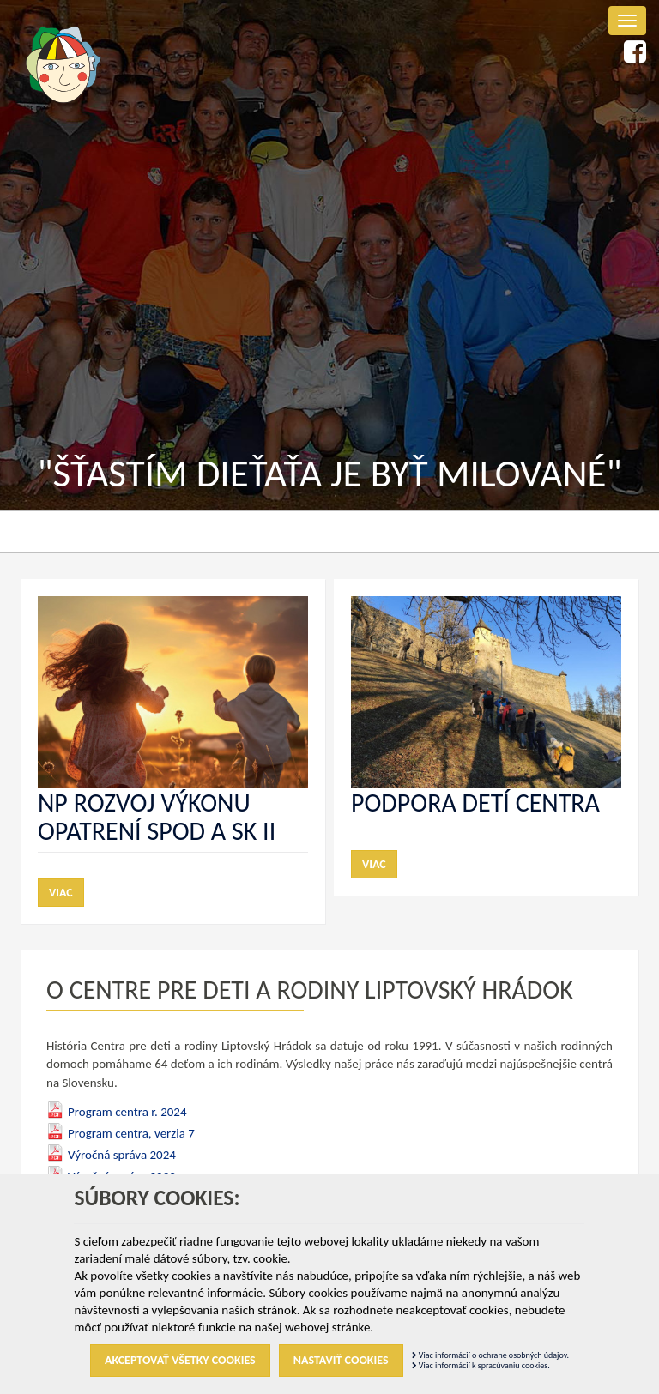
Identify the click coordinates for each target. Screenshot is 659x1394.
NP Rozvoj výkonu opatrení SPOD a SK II (156, 817)
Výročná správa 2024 (122, 1154)
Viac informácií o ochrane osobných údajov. (490, 1355)
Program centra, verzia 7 (131, 1133)
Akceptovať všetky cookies (180, 1360)
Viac (61, 892)
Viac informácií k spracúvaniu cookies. (481, 1365)
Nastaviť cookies (341, 1360)
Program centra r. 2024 (127, 1111)
